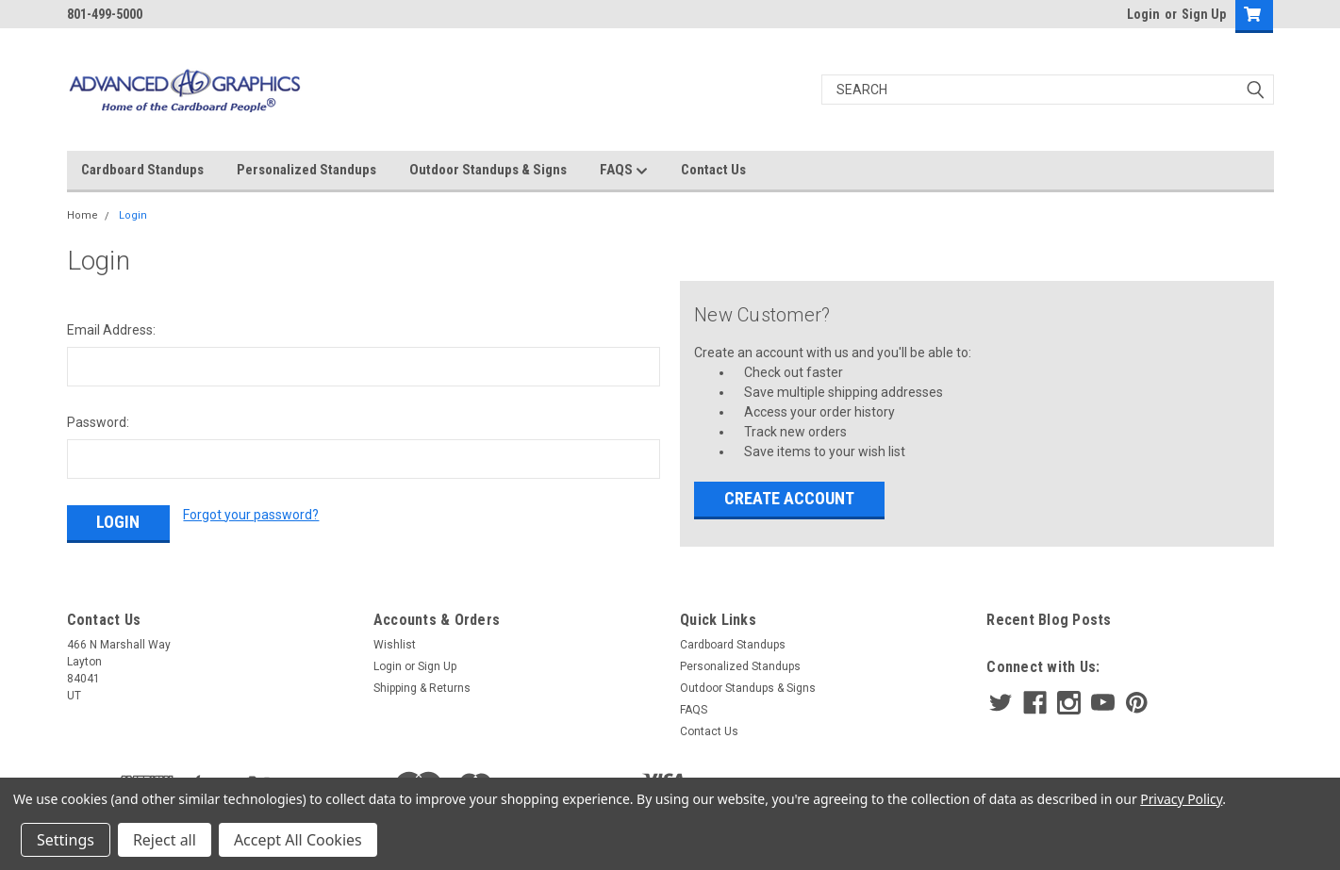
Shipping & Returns (422, 688)
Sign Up (1204, 14)
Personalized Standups (306, 169)
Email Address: (111, 329)
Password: (98, 422)
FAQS (624, 170)
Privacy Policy (1181, 799)
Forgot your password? (251, 514)
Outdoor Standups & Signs (488, 169)
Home (82, 215)
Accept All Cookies (298, 839)
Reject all (164, 839)
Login (1143, 14)
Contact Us (713, 169)
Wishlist (394, 644)
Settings (65, 839)
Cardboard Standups (142, 169)
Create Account (789, 498)
